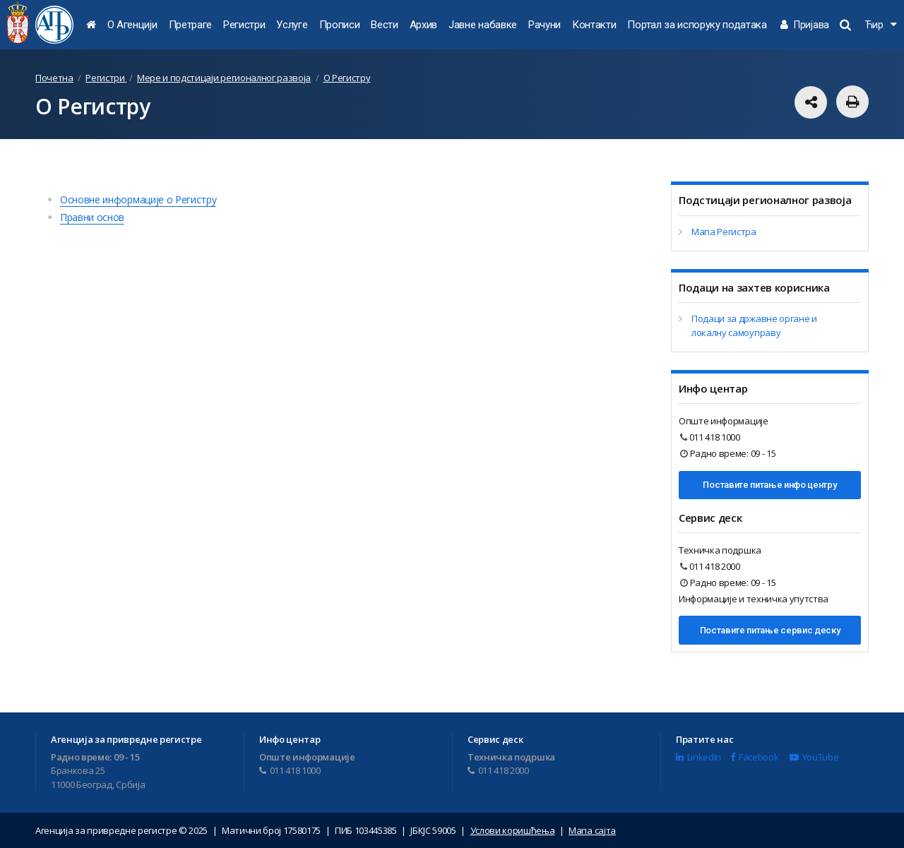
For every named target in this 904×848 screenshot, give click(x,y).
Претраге (190, 24)
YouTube (814, 757)
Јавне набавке (482, 24)
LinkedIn (698, 757)
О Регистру (347, 77)
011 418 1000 (710, 437)
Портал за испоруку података (696, 24)
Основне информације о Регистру (138, 199)
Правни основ (92, 217)
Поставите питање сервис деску (770, 630)
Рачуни (544, 24)
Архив (423, 24)
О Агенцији (132, 24)
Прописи (339, 24)
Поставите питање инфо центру (769, 484)
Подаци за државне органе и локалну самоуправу (754, 325)
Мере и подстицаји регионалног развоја (224, 77)
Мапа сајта (592, 830)
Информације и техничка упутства (753, 598)
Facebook (754, 757)
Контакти (594, 24)
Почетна (54, 77)
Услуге (291, 24)
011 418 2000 (710, 566)
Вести (384, 24)
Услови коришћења (512, 830)
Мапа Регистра (723, 231)
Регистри (244, 24)
